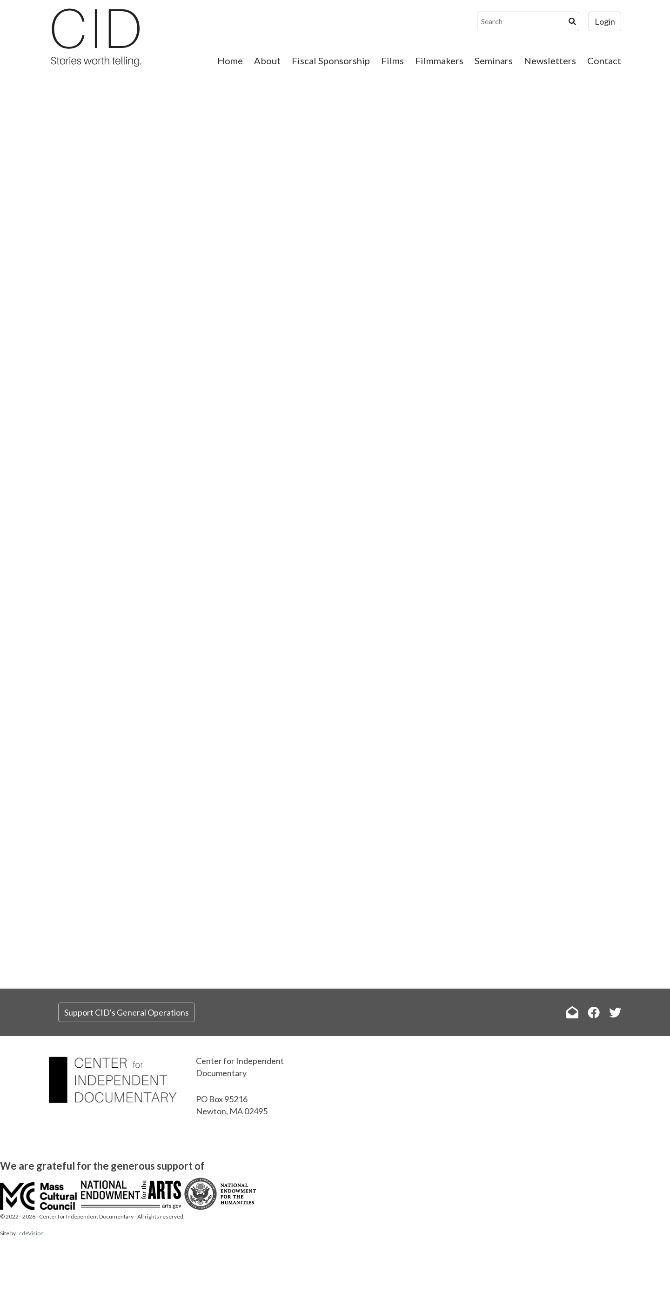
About (267, 60)
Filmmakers (439, 60)
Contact (604, 60)
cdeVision (31, 1233)
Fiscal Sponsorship (331, 60)
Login (605, 21)
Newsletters (550, 60)
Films (392, 60)
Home (230, 60)
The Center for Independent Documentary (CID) (95, 37)
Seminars (494, 60)
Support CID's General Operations (126, 1012)
